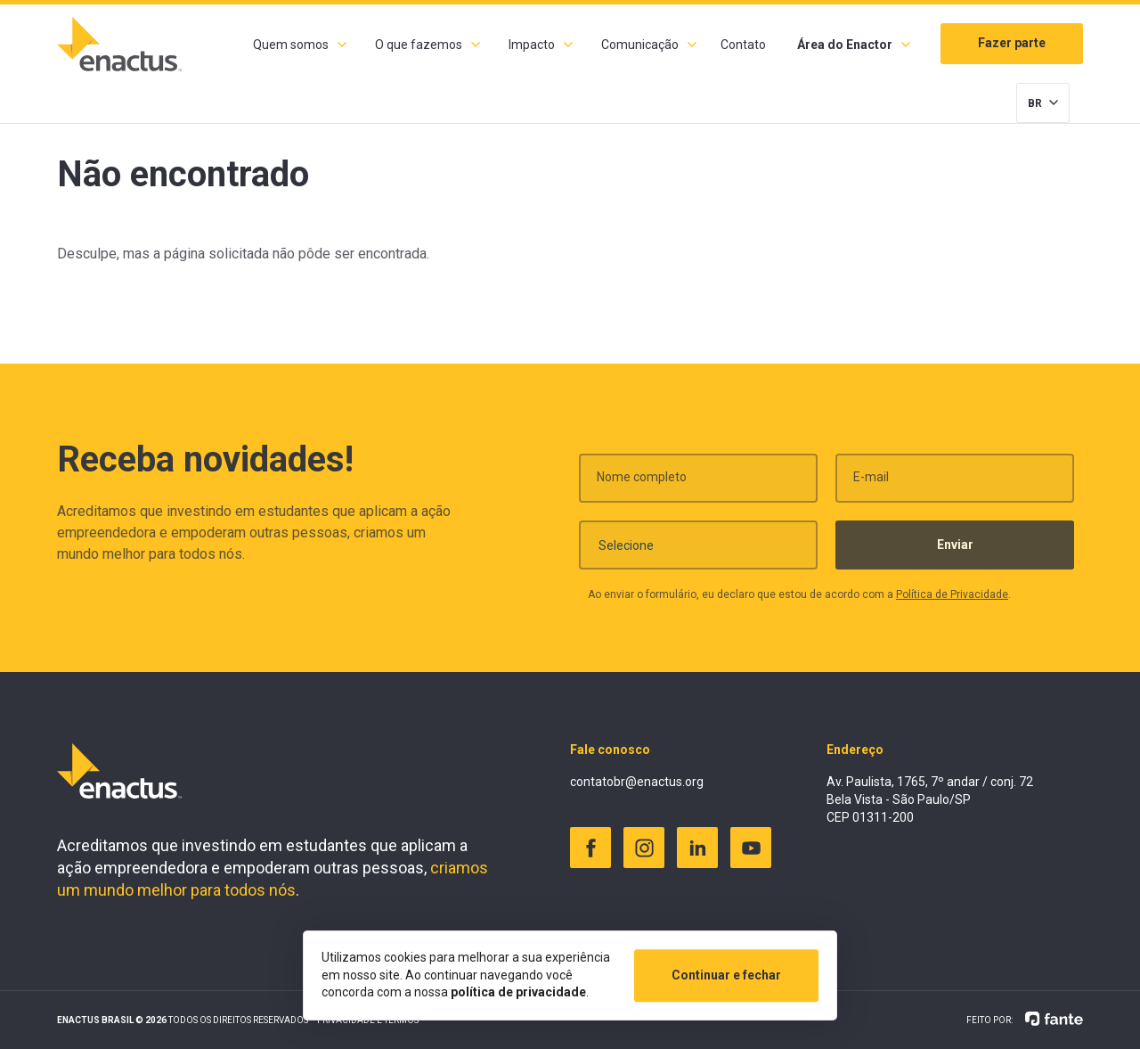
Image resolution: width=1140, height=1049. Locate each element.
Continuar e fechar (726, 975)
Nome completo (642, 484)
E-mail (871, 484)
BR (1035, 103)
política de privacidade (518, 992)
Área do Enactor (844, 44)
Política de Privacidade (952, 601)
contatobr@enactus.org (637, 781)
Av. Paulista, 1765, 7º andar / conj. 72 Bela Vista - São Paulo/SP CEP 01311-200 (929, 799)
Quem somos (291, 44)
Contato (743, 44)
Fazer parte (1012, 43)
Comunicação (640, 44)
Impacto (532, 44)
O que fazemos (418, 44)
